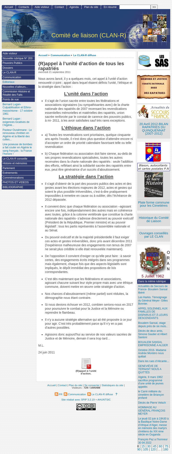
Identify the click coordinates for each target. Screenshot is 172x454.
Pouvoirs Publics (12, 63)
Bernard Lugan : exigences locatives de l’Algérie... (16, 122)
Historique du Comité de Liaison (154, 219)
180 (165, 449)
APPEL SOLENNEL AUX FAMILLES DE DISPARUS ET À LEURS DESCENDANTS (153, 313)
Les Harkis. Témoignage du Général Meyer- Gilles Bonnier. (153, 300)
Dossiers (8, 67)
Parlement (9, 168)
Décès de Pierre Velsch (152, 402)
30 (149, 446)
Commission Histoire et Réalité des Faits (16, 93)
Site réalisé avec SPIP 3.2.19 (78, 399)
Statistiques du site (112, 385)
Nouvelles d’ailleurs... (15, 86)
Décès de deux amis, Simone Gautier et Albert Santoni (152, 334)
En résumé (110, 7)
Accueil (43, 55)
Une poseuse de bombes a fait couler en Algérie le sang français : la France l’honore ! (17, 149)
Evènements (10, 172)
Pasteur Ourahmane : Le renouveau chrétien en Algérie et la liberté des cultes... (17, 134)
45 (154, 446)
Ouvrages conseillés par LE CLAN (153, 235)
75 (166, 446)
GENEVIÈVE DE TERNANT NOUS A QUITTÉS (149, 369)
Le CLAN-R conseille (15, 158)
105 (145, 449)
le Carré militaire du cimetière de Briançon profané (151, 394)
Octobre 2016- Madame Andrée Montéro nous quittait (152, 353)
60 (160, 446)
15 (143, 446)
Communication (60, 55)
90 (138, 449)
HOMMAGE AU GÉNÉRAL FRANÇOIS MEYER (151, 410)
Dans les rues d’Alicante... (153, 361)
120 (153, 449)
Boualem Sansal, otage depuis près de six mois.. (152, 324)
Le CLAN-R (9, 72)
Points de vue (11, 99)
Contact (59, 7)
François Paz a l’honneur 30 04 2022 (153, 441)
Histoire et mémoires (15, 163)
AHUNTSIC (104, 399)
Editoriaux (9, 82)
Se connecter (91, 385)
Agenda (74, 7)
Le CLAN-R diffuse (84, 55)
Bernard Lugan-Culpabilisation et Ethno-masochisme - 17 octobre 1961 (18, 109)
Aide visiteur (42, 7)
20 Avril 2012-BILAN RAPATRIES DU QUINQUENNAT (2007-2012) (153, 128)
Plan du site (91, 7)
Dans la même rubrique (152, 281)
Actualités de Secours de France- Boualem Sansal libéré (153, 289)
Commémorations (13, 177)
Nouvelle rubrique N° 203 (17, 58)
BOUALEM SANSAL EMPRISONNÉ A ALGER (153, 344)
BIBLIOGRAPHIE (13, 187)
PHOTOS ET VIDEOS (16, 182)
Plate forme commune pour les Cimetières (153, 204)
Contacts (24, 7)
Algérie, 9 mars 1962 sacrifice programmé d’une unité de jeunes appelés (150, 382)
